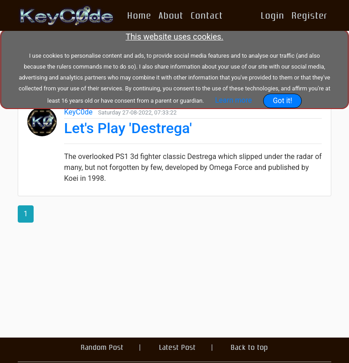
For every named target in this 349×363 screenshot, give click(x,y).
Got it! (282, 100)
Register (310, 15)
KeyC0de (78, 112)
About (171, 15)
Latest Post (177, 347)
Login (272, 15)
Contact (207, 15)
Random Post (102, 347)
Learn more (233, 100)
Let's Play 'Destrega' (128, 128)
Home (139, 15)
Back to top (249, 347)
